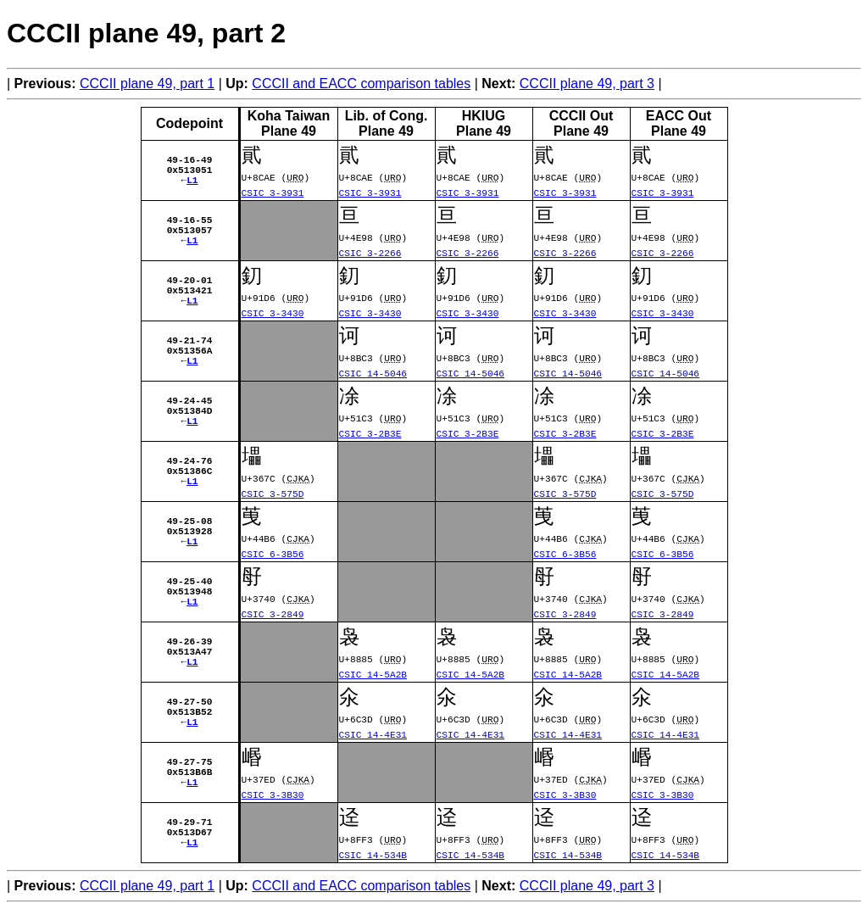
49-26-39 (190, 639)
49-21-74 (190, 338)
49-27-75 (190, 759)
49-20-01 (190, 277)
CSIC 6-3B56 (273, 553)
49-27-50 (190, 699)
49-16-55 (190, 217)
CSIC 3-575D (273, 493)
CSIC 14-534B (373, 854)
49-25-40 (190, 578)
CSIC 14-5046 (373, 372)
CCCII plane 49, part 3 (587, 83)
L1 (192, 182)
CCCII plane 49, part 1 (147, 83)
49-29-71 (190, 819)
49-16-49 (190, 157)
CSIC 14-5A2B (373, 673)
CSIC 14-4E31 (373, 734)
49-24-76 (190, 458)
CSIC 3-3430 (273, 312)
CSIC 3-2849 (273, 613)
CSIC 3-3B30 (273, 794)
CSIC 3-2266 (370, 252)
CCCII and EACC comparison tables (361, 83)
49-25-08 (190, 518)
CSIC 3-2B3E (370, 433)
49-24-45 (190, 398)
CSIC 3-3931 (273, 192)
